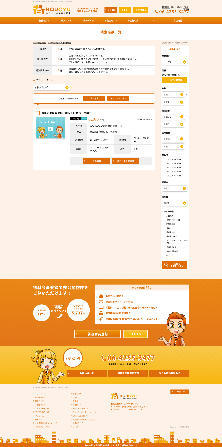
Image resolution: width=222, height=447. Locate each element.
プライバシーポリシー (43, 427)
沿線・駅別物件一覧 (80, 408)
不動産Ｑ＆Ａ (40, 404)
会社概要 (38, 419)
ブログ (75, 427)
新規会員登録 (40, 397)
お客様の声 (77, 404)
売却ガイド (77, 401)
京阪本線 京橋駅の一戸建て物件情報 (59, 43)
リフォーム (39, 416)
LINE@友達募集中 (80, 416)
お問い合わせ (78, 423)
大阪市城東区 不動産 (39, 43)
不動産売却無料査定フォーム (84, 419)
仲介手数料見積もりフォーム (46, 423)
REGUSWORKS (184, 427)
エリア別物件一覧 (42, 408)
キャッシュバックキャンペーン (84, 412)
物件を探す (77, 393)
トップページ (40, 393)
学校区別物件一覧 (42, 412)
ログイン (76, 397)
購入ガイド (39, 401)
